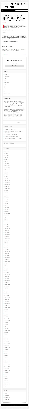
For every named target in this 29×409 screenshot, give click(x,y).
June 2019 (6, 243)
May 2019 (6, 245)
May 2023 (6, 176)
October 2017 (6, 282)
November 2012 (7, 343)
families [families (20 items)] (15, 104)
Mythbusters (6, 84)
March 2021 (6, 207)
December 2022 (7, 182)
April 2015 (6, 326)
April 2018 (6, 270)
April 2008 (6, 385)
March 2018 (6, 272)
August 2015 (6, 322)
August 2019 (6, 240)
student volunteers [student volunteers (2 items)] (10, 115)
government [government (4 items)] (20, 105)
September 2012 (7, 347)
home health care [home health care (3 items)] (21, 106)
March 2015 (6, 328)
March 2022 (6, 197)
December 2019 (7, 232)
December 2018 (7, 255)
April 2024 (6, 161)
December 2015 (7, 318)
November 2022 (7, 184)
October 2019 (6, 236)
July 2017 (6, 288)
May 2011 (6, 378)
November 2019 (7, 234)
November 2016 (7, 303)
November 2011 (7, 366)
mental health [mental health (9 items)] (7, 110)
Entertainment (6, 76)
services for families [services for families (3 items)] (13, 114)
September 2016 (7, 307)
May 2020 (6, 222)
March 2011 (6, 382)
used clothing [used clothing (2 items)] (9, 116)
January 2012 (6, 362)
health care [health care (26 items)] (7, 106)
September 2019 (7, 238)
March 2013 (6, 341)
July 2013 (6, 334)
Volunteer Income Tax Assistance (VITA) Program (13, 138)
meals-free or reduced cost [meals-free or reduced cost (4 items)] (15, 109)
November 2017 (7, 280)
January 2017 (6, 299)
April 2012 (6, 357)
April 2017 (6, 293)
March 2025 (6, 155)
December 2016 (7, 301)
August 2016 (6, 309)
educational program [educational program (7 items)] (8, 104)
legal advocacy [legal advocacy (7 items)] (21, 107)
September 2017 (7, 284)
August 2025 (6, 151)
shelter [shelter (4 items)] (18, 114)
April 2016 (6, 314)
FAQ (5, 80)
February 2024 (7, 165)
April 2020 (6, 224)
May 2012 (6, 355)
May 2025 (6, 153)
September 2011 (7, 370)
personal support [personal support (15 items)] (12, 111)
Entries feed (6, 395)
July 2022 (6, 190)
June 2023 (6, 174)
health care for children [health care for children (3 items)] (15, 106)
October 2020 (6, 215)
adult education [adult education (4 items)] (6, 101)
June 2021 (6, 203)
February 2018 (7, 274)
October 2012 (6, 345)
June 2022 (6, 192)
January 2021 (6, 211)
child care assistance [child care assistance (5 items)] (17, 101)
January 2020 (6, 230)
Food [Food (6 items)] (16, 105)
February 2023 (7, 180)
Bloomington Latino (14, 6)
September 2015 (7, 320)
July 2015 (6, 324)
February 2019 (7, 251)
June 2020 (6, 220)
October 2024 (6, 159)
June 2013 (6, 336)
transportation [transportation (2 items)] (5, 116)
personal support (5, 50)
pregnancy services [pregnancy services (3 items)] (20, 111)
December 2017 (7, 278)
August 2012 (6, 349)
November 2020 (7, 213)
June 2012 (6, 353)
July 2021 (6, 201)
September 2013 (7, 330)
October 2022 (6, 186)
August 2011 (6, 372)
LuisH (4, 22)
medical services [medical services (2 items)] (22, 109)
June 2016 (6, 311)
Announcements (7, 74)
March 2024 (6, 163)
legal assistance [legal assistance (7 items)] (7, 109)
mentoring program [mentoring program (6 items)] (14, 110)
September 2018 (7, 261)
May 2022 (6, 194)
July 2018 (6, 265)
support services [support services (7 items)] (16, 115)
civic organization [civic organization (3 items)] (12, 102)
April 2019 (6, 247)
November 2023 (7, 167)
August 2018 (6, 263)
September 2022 (7, 188)
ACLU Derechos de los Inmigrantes (10, 134)
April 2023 (6, 178)
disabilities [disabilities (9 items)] (21, 102)
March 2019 (6, 249)
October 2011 (6, 368)
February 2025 (7, 157)
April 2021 (6, 205)
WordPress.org (7, 399)
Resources (13, 49)
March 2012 (6, 359)
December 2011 (7, 364)
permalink (17, 50)
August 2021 (6, 199)
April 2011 (6, 380)
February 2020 (7, 228)
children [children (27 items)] (6, 102)
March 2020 (6, 226)
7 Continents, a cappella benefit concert (11, 136)
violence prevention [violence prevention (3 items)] (14, 116)
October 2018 (6, 259)
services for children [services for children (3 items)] (7, 114)
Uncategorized (7, 93)
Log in (5, 393)
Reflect (5, 89)
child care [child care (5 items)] (11, 101)
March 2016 (6, 316)
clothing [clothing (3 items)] (17, 102)
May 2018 (6, 268)
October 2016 (6, 305)
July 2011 (6, 374)
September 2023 (7, 169)
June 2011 (6, 376)
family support (22, 49)
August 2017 (6, 286)
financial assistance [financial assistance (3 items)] (11, 105)
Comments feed (7, 397)
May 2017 (6, 291)
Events (5, 78)
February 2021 (7, 209)
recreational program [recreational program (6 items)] (11, 112)
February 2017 (7, 297)
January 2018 (6, 276)
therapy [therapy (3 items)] (21, 115)
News (5, 86)
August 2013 (6, 332)
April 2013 (6, 339)
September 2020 (7, 217)
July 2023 (6, 172)
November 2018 (7, 257)
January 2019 (6, 253)
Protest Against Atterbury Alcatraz (10, 129)
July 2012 (6, 351)
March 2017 (6, 295)
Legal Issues (6, 82)
